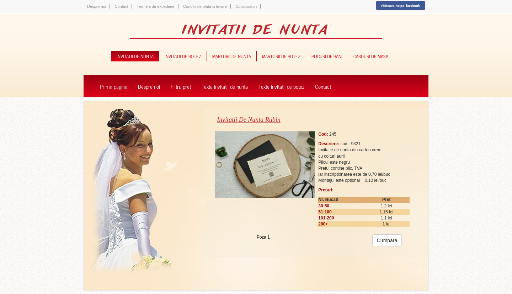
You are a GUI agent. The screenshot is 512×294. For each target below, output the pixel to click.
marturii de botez (281, 56)
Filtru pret (181, 86)
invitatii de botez (183, 56)
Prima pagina (113, 86)
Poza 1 (263, 237)
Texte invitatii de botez (281, 86)
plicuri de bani (326, 56)
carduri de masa (370, 56)
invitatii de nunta (135, 56)
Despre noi (96, 6)
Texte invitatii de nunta (225, 86)
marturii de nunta (231, 56)
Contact (121, 6)
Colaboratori (246, 6)
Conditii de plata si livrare (205, 6)
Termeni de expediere (156, 6)
